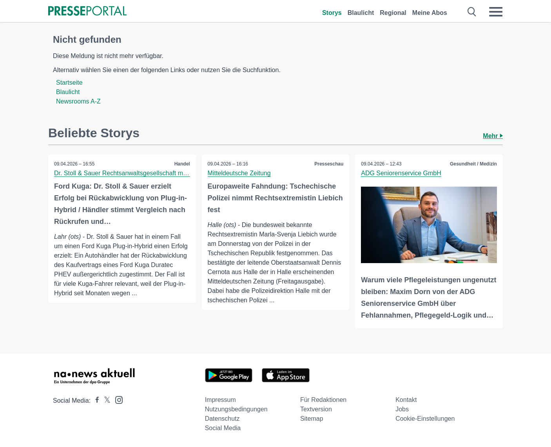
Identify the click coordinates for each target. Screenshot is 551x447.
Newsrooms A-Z (78, 101)
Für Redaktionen (323, 399)
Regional (393, 12)
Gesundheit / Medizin (473, 164)
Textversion (316, 409)
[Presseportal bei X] (105, 400)
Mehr (493, 136)
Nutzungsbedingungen (236, 409)
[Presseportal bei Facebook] (95, 400)
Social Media (223, 428)
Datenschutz (222, 418)
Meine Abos (429, 12)
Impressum (220, 399)
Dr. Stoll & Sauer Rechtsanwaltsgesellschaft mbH (122, 173)
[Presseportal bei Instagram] (117, 399)
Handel (182, 164)
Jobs (402, 409)
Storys (332, 12)
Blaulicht (361, 12)
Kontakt (406, 399)
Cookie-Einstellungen (425, 418)
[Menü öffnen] (496, 11)
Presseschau (328, 164)
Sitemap (311, 418)
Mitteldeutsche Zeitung (239, 173)
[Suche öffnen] (472, 11)
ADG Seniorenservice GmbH (401, 173)
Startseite (69, 82)
